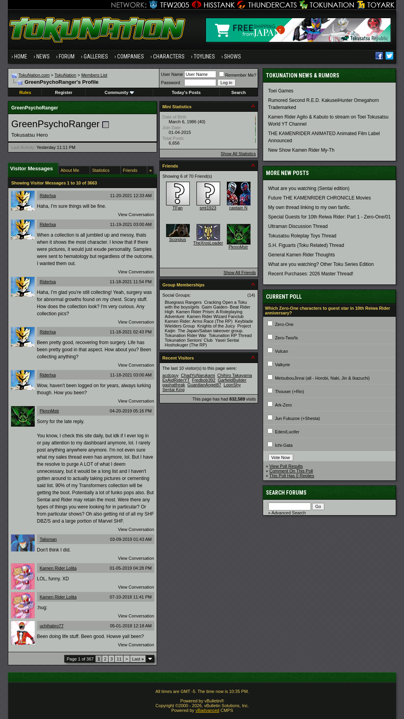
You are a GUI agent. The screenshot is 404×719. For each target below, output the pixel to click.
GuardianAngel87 (204, 384)
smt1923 (208, 207)
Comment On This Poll (291, 471)
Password (170, 82)
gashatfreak (174, 384)
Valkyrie (282, 364)
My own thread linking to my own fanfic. (309, 207)
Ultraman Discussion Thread (298, 226)
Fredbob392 (203, 380)
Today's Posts (186, 92)
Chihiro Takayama (234, 375)
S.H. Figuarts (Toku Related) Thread (306, 245)
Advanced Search (288, 512)
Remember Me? (237, 75)
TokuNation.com (34, 75)
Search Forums (286, 492)
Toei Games (281, 91)
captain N (238, 207)
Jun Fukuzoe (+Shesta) (297, 418)
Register (63, 92)
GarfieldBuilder (232, 380)
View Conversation (136, 214)
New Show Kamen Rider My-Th (301, 150)
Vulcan (281, 351)
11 (119, 659)
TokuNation (65, 75)
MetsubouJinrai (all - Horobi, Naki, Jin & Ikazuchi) (322, 378)
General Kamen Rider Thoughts (301, 255)
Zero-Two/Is (286, 337)
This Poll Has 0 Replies (291, 475)
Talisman (47, 539)
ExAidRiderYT (176, 380)
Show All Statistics (238, 153)
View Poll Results (286, 466)
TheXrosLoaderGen (212, 243)
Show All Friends (240, 272)
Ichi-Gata (284, 445)
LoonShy (232, 384)
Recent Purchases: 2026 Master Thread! (311, 274)
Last (138, 659)
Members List (94, 75)
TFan (177, 207)
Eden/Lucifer (287, 431)
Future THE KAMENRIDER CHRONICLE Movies (319, 198)
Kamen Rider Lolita (58, 568)
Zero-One (284, 324)
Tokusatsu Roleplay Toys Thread (302, 236)
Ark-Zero (283, 405)
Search (238, 92)
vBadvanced (207, 710)
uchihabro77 (51, 625)
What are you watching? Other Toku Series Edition (321, 264)
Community (119, 92)
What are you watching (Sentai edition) (309, 188)
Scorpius (177, 239)
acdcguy (171, 375)
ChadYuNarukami (198, 375)
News (43, 56)
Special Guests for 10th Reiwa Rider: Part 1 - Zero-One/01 (329, 217)
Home (20, 56)
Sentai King (174, 389)
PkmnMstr (49, 410)
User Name (172, 74)
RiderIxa (47, 195)
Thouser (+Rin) (289, 391)
